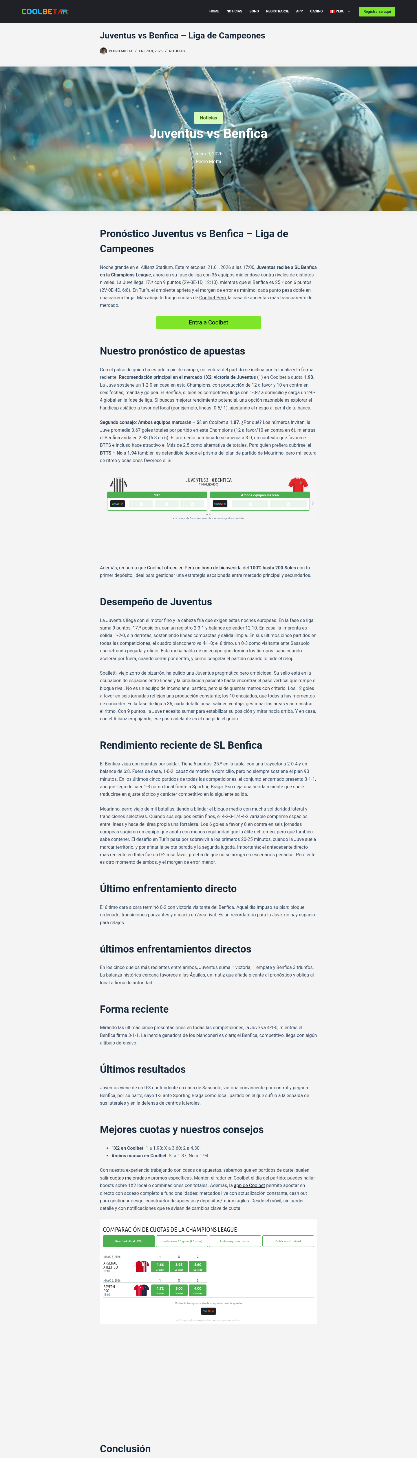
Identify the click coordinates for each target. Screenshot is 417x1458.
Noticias (234, 11)
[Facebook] (102, 1390)
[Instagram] (223, 1412)
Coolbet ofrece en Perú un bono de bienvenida (194, 533)
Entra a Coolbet (208, 322)
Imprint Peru (33, 1433)
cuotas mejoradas (128, 1143)
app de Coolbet (249, 1151)
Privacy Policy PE (83, 1425)
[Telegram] (111, 1390)
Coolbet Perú (212, 297)
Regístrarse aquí (377, 11)
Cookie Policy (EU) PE (40, 1425)
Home (214, 11)
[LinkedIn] (137, 1390)
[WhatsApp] (128, 1390)
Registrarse (277, 11)
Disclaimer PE (118, 1425)
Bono (254, 11)
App (299, 11)
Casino (316, 11)
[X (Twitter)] (119, 1390)
